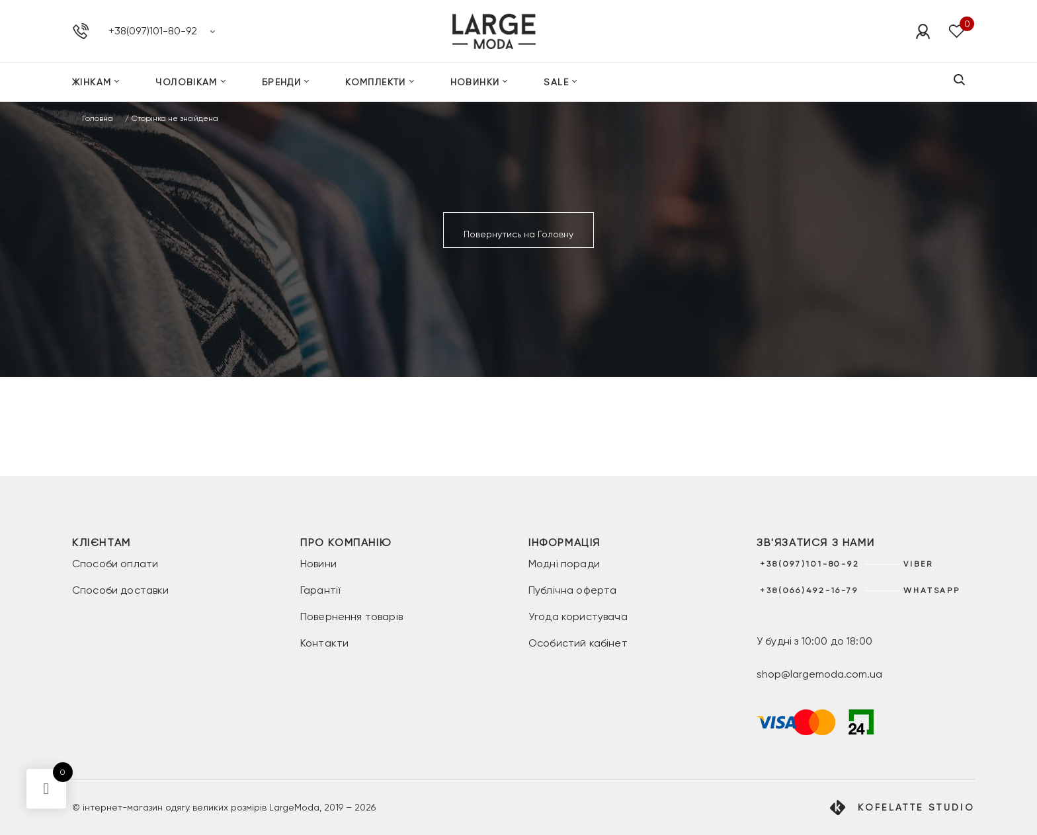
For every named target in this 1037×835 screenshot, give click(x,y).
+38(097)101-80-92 (152, 30)
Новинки (475, 82)
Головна (97, 118)
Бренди (281, 82)
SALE (556, 82)
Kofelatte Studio (916, 807)
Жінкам (91, 82)
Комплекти (375, 82)
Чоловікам (186, 82)
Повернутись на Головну (518, 234)
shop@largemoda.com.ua (819, 674)
